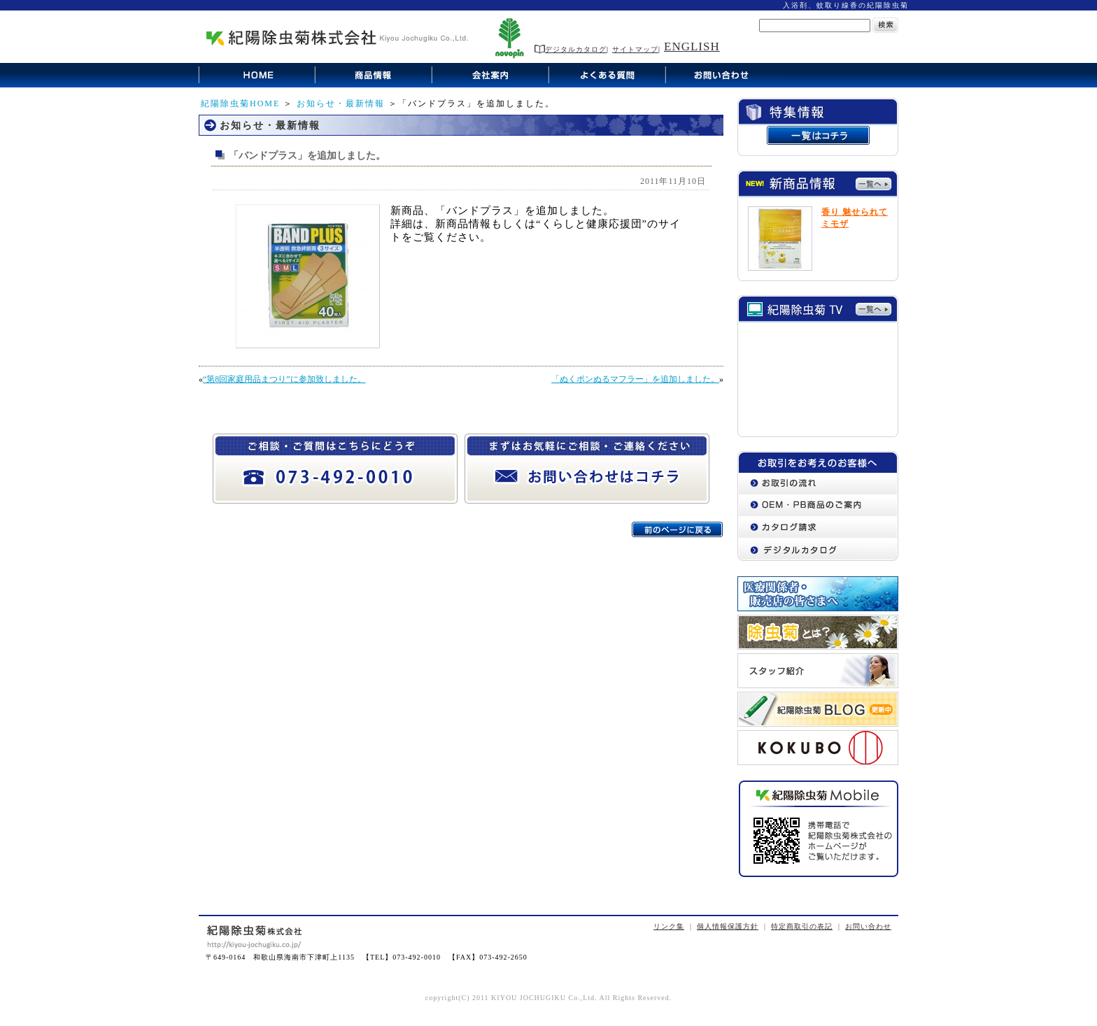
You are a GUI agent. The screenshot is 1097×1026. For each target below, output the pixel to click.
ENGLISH (692, 46)
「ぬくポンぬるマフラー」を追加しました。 (635, 379)
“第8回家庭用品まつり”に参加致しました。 (284, 379)
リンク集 (668, 926)
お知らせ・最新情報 (341, 103)
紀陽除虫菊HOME (240, 103)
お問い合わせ (868, 926)
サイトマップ (635, 49)
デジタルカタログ (571, 49)
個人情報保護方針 (727, 926)
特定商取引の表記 (802, 926)
